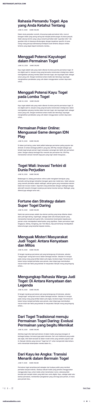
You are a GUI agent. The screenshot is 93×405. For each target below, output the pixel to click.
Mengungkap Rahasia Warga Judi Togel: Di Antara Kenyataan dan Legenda (46, 281)
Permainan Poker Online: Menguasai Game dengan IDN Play (43, 132)
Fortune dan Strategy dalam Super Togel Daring (41, 203)
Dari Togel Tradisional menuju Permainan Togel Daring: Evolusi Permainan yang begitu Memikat (45, 321)
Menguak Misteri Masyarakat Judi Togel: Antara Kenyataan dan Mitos (43, 241)
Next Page (86, 388)
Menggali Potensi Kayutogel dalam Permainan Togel (42, 59)
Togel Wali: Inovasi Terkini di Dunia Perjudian (42, 167)
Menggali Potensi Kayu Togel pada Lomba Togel (42, 94)
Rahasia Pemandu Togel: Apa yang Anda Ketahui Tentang (43, 23)
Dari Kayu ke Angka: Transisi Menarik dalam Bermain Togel (43, 356)
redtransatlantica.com (14, 4)
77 (12, 388)
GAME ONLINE (34, 30)
